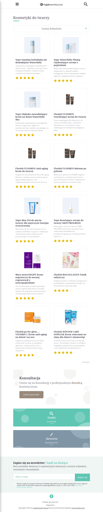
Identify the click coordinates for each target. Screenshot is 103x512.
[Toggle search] (87, 4)
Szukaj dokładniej (51, 28)
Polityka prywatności (50, 502)
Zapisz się (82, 477)
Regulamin (50, 505)
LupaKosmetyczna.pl (40, 508)
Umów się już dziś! (31, 394)
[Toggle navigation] (16, 4)
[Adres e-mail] (44, 476)
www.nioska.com (78, 508)
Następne (86, 362)
